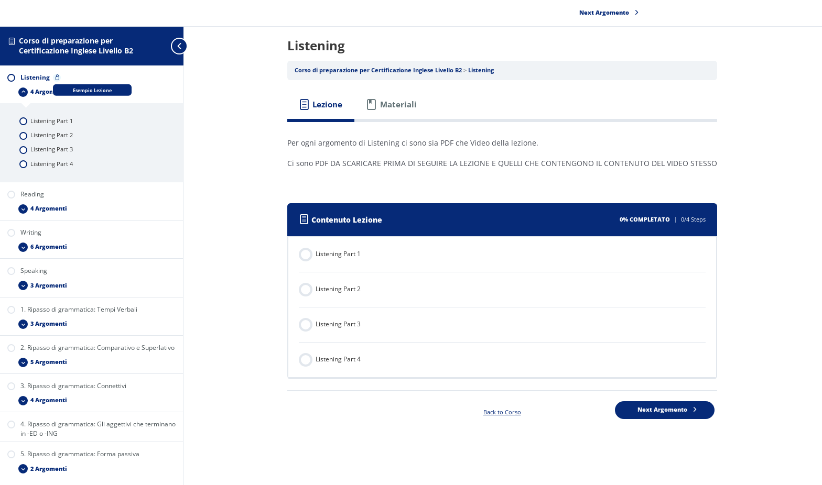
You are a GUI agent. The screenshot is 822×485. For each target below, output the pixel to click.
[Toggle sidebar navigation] (162, 45)
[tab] (321, 104)
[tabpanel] (503, 157)
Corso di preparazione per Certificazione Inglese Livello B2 (76, 46)
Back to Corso (503, 412)
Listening (481, 70)
